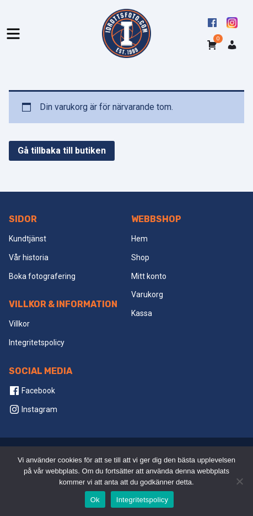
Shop (140, 257)
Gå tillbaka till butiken (62, 150)
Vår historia (29, 257)
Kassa (141, 313)
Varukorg (147, 294)
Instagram (33, 409)
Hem (139, 238)
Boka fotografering (42, 276)
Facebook (32, 390)
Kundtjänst (27, 238)
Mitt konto (148, 276)
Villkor (19, 323)
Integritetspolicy (36, 342)
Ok (95, 500)
